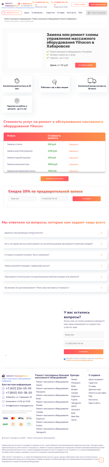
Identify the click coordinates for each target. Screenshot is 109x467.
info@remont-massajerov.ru (19, 406)
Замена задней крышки (19, 157)
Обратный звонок (98, 4)
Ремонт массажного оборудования (17, 19)
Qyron (74, 420)
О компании (37, 13)
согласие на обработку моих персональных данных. (84, 359)
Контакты (71, 13)
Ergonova (75, 396)
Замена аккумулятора (18, 164)
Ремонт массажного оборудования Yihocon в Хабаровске (54, 19)
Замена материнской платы (21, 171)
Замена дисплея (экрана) (20, 151)
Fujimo (74, 400)
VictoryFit (75, 410)
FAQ (80, 13)
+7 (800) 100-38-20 (19, 393)
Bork (73, 413)
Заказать (73, 144)
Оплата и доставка (97, 393)
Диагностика (95, 389)
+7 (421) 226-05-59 (18, 388)
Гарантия (50, 13)
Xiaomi (74, 379)
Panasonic (75, 383)
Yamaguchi (76, 403)
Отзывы (60, 13)
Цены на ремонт (96, 379)
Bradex (74, 389)
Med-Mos (75, 416)
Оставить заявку (86, 65)
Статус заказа (80, 4)
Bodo (73, 386)
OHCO (73, 406)
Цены (26, 13)
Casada (74, 393)
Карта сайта (94, 403)
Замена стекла (14, 144)
